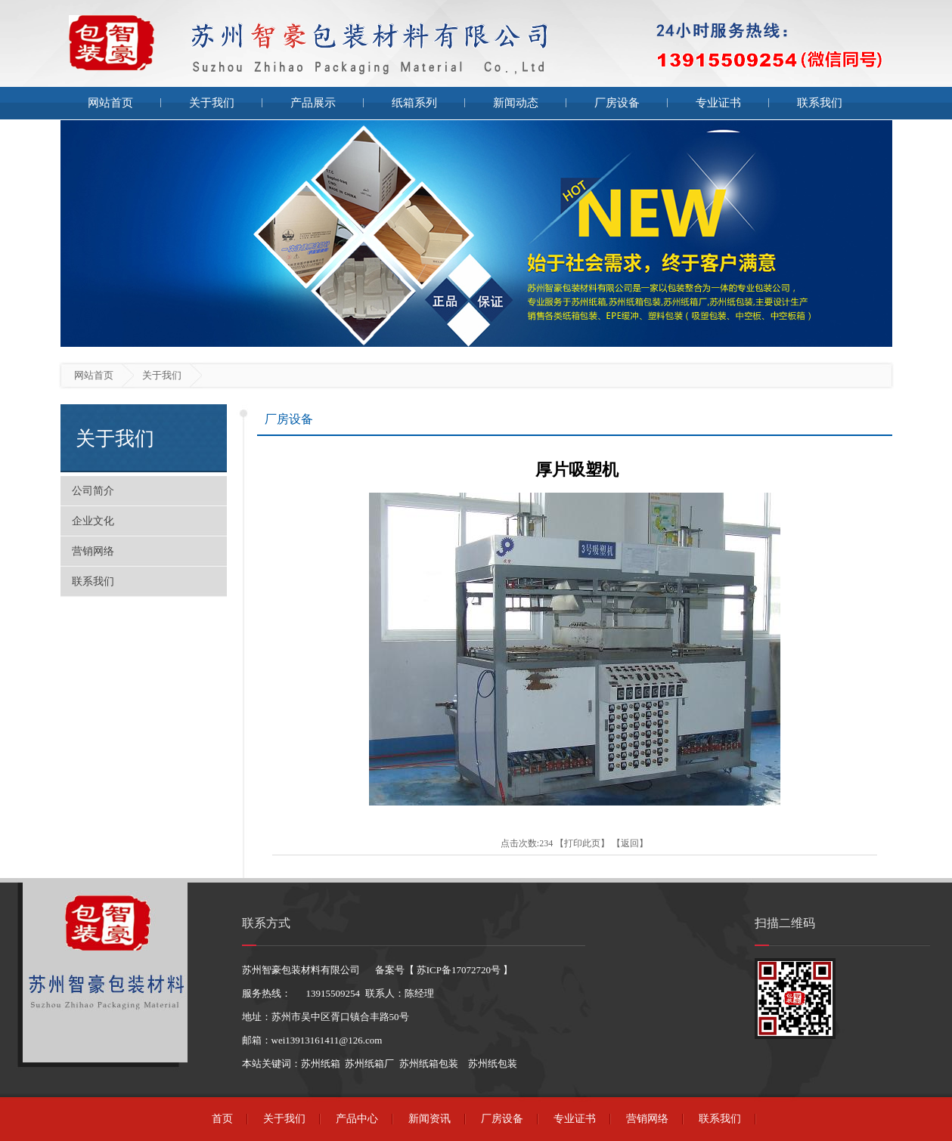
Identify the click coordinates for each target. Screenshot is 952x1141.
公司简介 (93, 490)
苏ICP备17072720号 (459, 970)
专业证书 (718, 103)
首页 (222, 1118)
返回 (630, 843)
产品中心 (357, 1118)
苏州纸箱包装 (428, 1063)
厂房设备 (617, 103)
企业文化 (93, 521)
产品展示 (313, 103)
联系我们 (819, 103)
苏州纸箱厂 (369, 1063)
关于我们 (211, 103)
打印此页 (582, 843)
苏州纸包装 (492, 1063)
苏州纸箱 (320, 1063)
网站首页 (110, 103)
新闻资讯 (429, 1118)
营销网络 (93, 551)
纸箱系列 (414, 103)
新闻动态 (515, 103)
